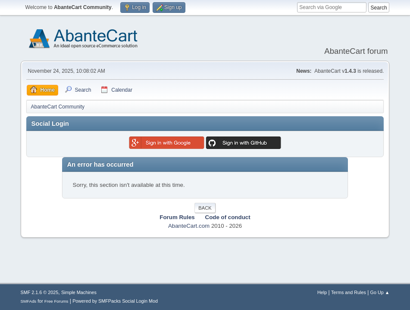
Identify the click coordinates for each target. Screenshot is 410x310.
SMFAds (29, 301)
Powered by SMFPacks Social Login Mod (115, 301)
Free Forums (56, 301)
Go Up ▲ (380, 292)
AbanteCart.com (189, 226)
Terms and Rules (348, 292)
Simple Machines (79, 292)
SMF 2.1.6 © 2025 (40, 292)
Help (322, 292)
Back (204, 208)
